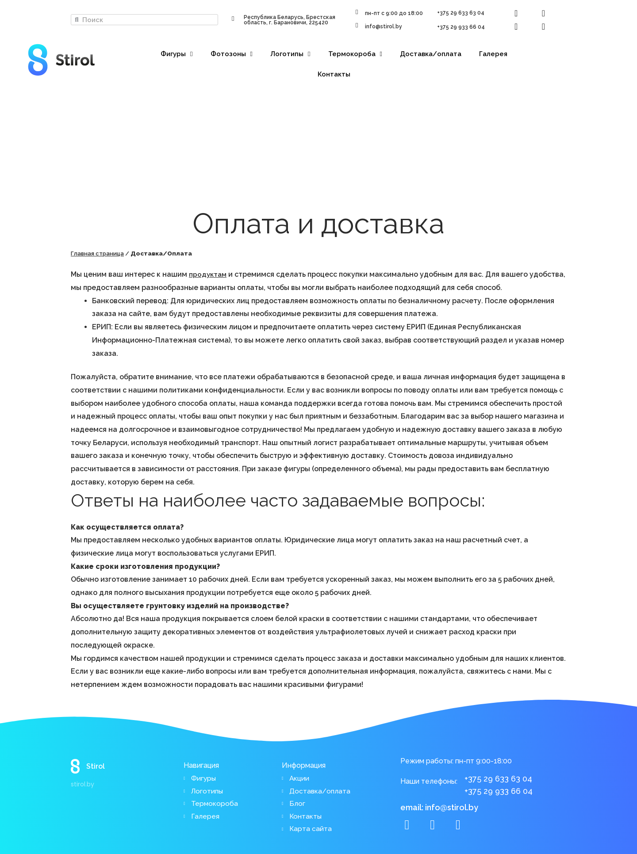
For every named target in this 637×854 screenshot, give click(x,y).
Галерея (493, 54)
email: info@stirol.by (439, 804)
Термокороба (355, 54)
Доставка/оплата (430, 54)
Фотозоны (232, 54)
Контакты (334, 74)
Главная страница (99, 253)
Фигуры (176, 54)
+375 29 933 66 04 (461, 27)
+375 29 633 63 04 (460, 13)
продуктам (208, 274)
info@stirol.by (383, 26)
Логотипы (290, 54)
